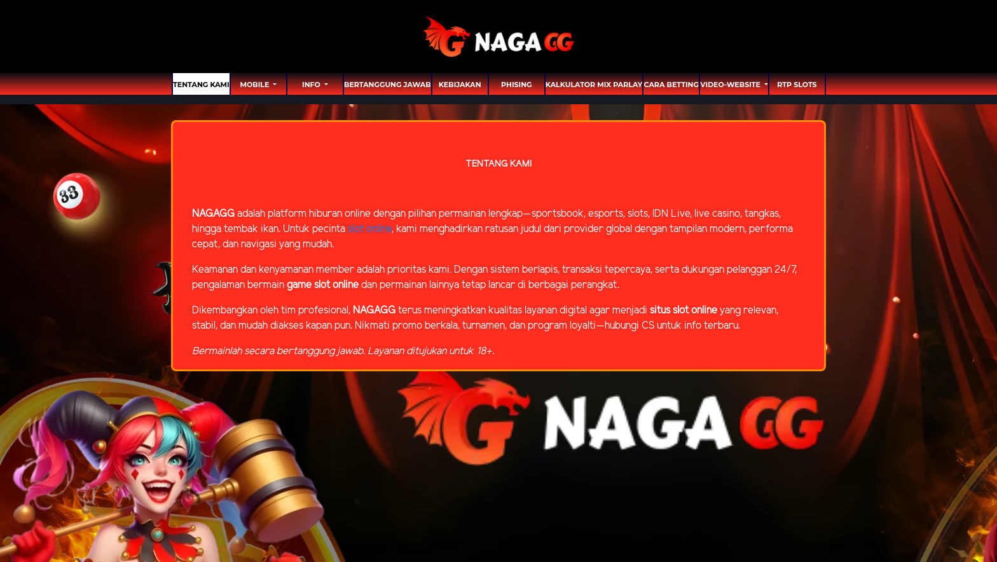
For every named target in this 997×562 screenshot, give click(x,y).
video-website (731, 84)
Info (312, 84)
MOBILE (255, 84)
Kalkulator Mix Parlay (594, 84)
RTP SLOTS (796, 84)
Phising (516, 84)
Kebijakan (460, 84)
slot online (370, 229)
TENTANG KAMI (201, 84)
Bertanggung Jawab (387, 84)
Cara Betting (671, 84)
